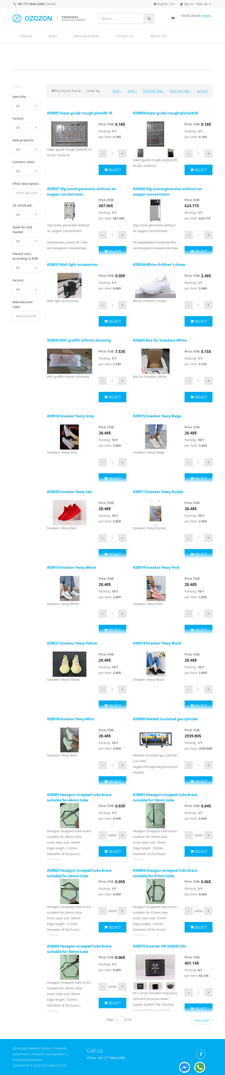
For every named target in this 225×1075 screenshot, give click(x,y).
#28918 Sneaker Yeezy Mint (70, 719)
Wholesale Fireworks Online (32, 1048)
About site (158, 36)
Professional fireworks (28, 1060)
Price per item (153, 91)
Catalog (25, 36)
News (53, 36)
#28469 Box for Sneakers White (160, 340)
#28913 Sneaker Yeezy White (71, 567)
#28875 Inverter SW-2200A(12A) (159, 946)
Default (202, 91)
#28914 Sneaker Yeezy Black (157, 643)
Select (112, 169)
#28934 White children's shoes (159, 264)
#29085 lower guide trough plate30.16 (79, 113)
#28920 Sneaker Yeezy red (69, 491)
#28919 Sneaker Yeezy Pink (156, 567)
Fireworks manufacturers (49, 1054)
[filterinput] (26, 193)
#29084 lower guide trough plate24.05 (165, 113)
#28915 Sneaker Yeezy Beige (157, 416)
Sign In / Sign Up (194, 4)
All (18, 106)
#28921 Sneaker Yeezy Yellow (72, 643)
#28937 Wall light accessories (72, 264)
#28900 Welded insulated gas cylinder (165, 719)
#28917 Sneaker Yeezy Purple (158, 491)
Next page (201, 1020)
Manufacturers (86, 36)
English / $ (163, 4)
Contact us (124, 36)
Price (117, 91)
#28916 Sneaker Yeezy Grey (70, 416)
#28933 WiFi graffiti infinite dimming (79, 340)
